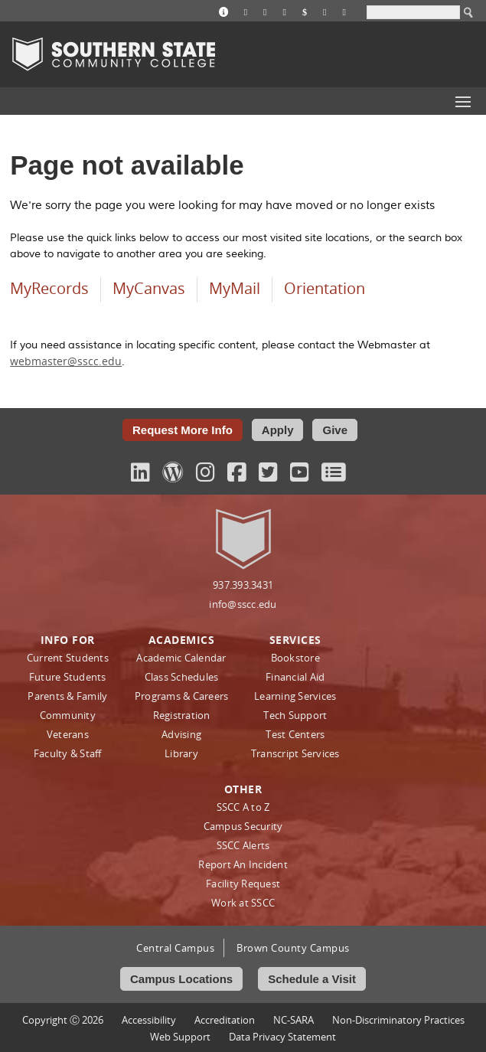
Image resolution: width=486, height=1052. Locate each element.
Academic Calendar (181, 658)
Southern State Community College (113, 54)
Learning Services (295, 696)
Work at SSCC (243, 903)
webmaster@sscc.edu (66, 361)
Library (181, 753)
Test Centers (295, 734)
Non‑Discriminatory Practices (398, 1020)
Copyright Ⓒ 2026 (62, 1020)
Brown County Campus (293, 948)
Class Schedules (182, 677)
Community (68, 715)
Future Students (67, 677)
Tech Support (295, 715)
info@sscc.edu (242, 604)
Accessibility (149, 1020)
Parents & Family (67, 696)
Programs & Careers (182, 696)
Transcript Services (295, 753)
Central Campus (175, 948)
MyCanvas (149, 288)
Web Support (180, 1037)
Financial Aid (295, 677)
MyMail (234, 288)
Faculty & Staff (68, 753)
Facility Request (243, 883)
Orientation (324, 288)
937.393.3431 (243, 585)
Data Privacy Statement (282, 1037)
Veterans (68, 734)
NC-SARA (293, 1020)
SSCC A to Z (243, 807)
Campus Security (243, 826)
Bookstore (295, 658)
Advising (181, 734)
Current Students (68, 658)
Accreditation (224, 1020)
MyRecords (49, 288)
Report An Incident (243, 864)
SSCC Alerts (243, 845)
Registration (181, 715)
